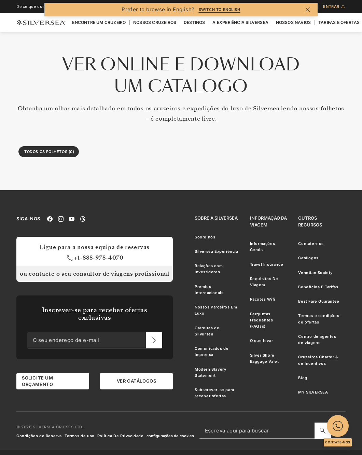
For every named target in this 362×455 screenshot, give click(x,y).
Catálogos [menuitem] (308, 258)
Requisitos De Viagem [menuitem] (264, 281)
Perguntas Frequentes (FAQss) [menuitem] (261, 320)
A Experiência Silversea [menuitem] (240, 22)
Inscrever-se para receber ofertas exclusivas (95, 313)
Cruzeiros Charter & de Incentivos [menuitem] (318, 360)
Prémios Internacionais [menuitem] (209, 289)
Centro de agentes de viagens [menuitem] (317, 339)
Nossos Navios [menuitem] (293, 22)
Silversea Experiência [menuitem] (216, 251)
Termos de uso (80, 435)
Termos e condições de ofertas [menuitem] (318, 319)
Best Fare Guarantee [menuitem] (318, 301)
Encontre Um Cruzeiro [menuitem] (99, 22)
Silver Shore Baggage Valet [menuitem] (264, 358)
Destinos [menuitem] (194, 22)
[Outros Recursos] (319, 221)
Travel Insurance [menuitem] (266, 264)
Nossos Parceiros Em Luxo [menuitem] (216, 310)
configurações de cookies (170, 435)
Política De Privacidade (120, 435)
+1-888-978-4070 (95, 258)
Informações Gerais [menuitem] (262, 246)
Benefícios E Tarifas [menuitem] (318, 287)
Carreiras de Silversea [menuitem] (207, 331)
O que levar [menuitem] (261, 341)
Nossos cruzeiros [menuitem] (154, 22)
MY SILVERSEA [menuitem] (313, 392)
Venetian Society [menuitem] (315, 272)
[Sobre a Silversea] (216, 218)
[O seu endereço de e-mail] (154, 340)
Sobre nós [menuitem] (205, 237)
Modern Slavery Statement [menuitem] (210, 372)
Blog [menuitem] (302, 377)
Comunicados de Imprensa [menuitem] (211, 351)
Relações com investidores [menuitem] (209, 268)
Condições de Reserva (39, 435)
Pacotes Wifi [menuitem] (262, 299)
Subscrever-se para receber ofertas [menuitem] (214, 392)
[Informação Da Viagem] (269, 221)
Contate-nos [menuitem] (311, 243)
